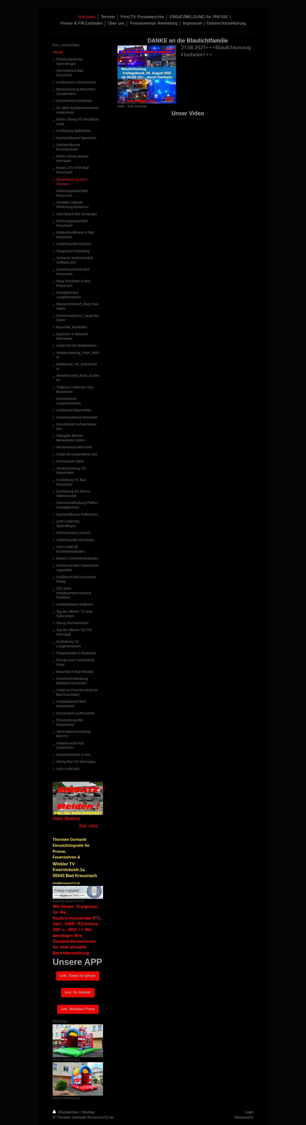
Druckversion (66, 1112)
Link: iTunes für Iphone (77, 975)
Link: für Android (78, 992)
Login (249, 1112)
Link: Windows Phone (78, 1009)
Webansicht (244, 1117)
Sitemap (88, 1112)
